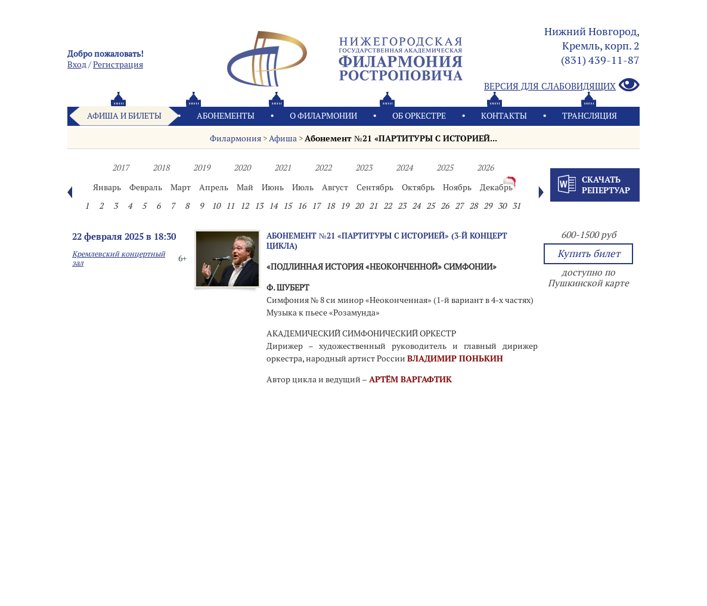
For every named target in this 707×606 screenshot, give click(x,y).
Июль (303, 187)
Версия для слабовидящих (562, 85)
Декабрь (496, 187)
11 (230, 205)
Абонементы (226, 115)
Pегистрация (118, 64)
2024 (404, 167)
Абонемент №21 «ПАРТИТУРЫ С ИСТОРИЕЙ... (401, 138)
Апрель (213, 187)
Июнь (273, 187)
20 (359, 205)
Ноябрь (457, 187)
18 (330, 205)
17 (316, 205)
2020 (242, 167)
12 (244, 205)
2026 (485, 167)
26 (445, 205)
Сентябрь (374, 187)
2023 (363, 167)
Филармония (235, 138)
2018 (161, 167)
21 (373, 205)
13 (259, 205)
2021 (282, 167)
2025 (444, 167)
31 (516, 205)
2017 (120, 167)
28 (473, 205)
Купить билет (588, 253)
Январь (107, 187)
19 (344, 205)
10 (216, 205)
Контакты (504, 115)
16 (301, 205)
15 (287, 205)
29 (487, 205)
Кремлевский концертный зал (118, 258)
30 (502, 205)
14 (273, 205)
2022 (323, 167)
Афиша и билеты (124, 115)
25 (430, 205)
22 (387, 205)
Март (180, 187)
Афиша (283, 138)
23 (402, 205)
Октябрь (418, 187)
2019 (201, 167)
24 (416, 205)
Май (245, 187)
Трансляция (589, 115)
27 (459, 205)
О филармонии (323, 115)
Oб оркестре (419, 115)
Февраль (145, 187)
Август (335, 187)
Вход (76, 64)
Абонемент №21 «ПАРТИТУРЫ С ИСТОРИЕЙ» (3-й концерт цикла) (386, 240)
